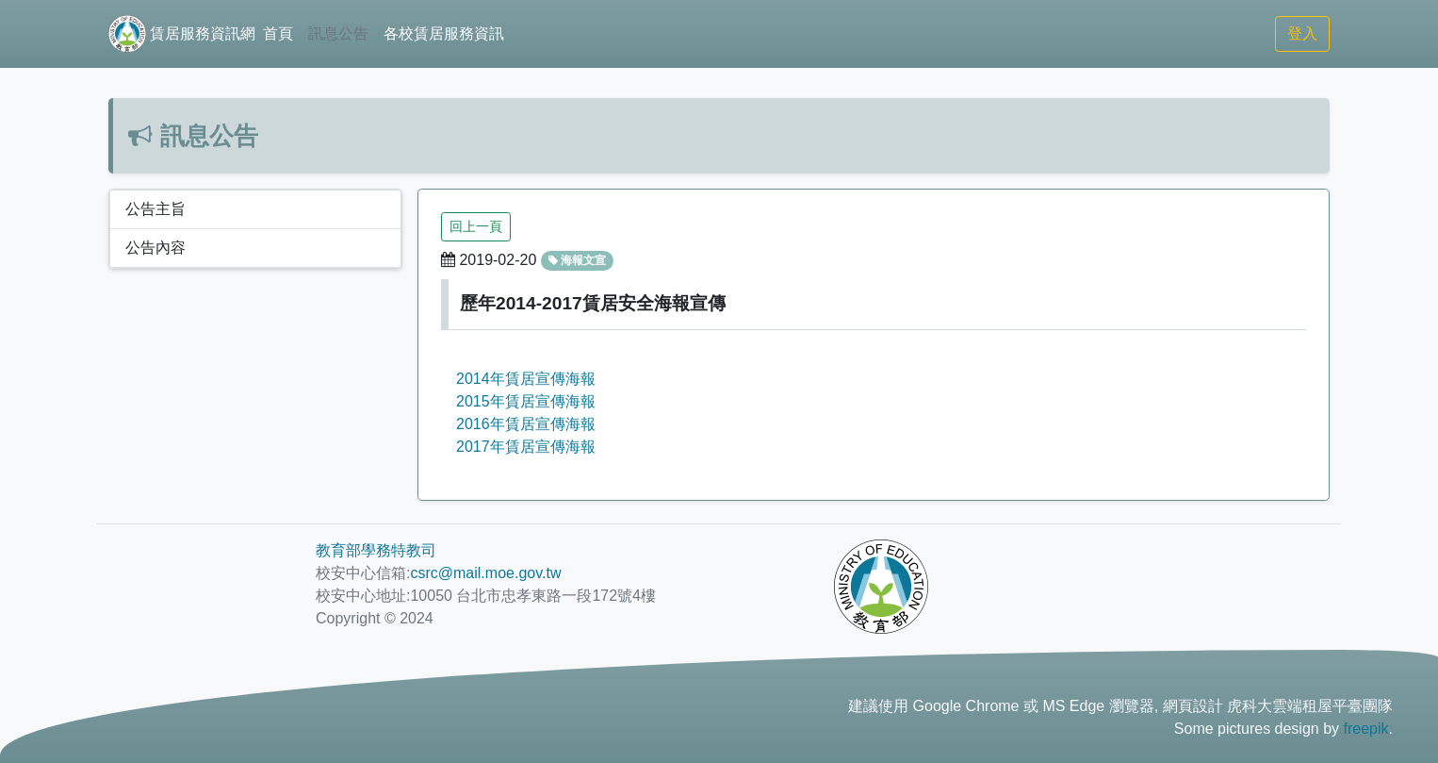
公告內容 (155, 248)
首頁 (278, 33)
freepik (1366, 729)
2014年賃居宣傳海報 (526, 379)
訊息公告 (338, 33)
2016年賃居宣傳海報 (526, 424)
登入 (1302, 33)
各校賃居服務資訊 (444, 33)
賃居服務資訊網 (181, 34)
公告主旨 (155, 209)
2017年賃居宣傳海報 (526, 447)
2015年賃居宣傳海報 (526, 401)
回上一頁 (475, 226)
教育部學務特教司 (376, 550)
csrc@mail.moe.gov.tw (485, 573)
